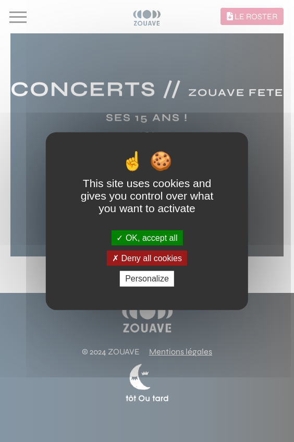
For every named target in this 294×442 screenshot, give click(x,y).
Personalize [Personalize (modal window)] (147, 278)
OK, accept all (146, 238)
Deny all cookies (147, 258)
